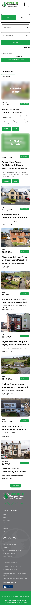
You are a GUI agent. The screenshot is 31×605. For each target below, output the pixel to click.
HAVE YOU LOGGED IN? (15, 56)
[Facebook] (4, 503)
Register (6, 128)
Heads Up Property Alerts (15, 59)
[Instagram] (8, 503)
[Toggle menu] (26, 4)
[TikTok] (21, 503)
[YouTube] (16, 503)
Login (15, 128)
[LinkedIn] (12, 503)
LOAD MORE (15, 485)
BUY (8, 17)
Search (15, 42)
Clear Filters (26, 47)
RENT (22, 17)
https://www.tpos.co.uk (9, 582)
